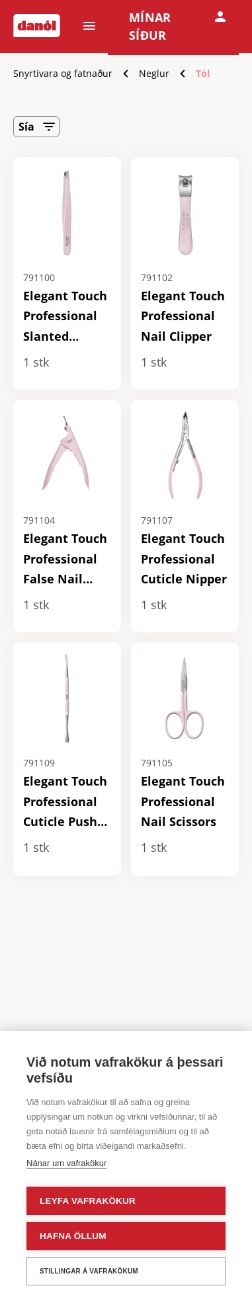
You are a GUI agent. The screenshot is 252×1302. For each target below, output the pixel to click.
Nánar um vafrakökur (66, 1163)
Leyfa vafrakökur (88, 1201)
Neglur (154, 73)
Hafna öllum (73, 1236)
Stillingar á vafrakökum (89, 1271)
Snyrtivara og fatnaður (62, 73)
